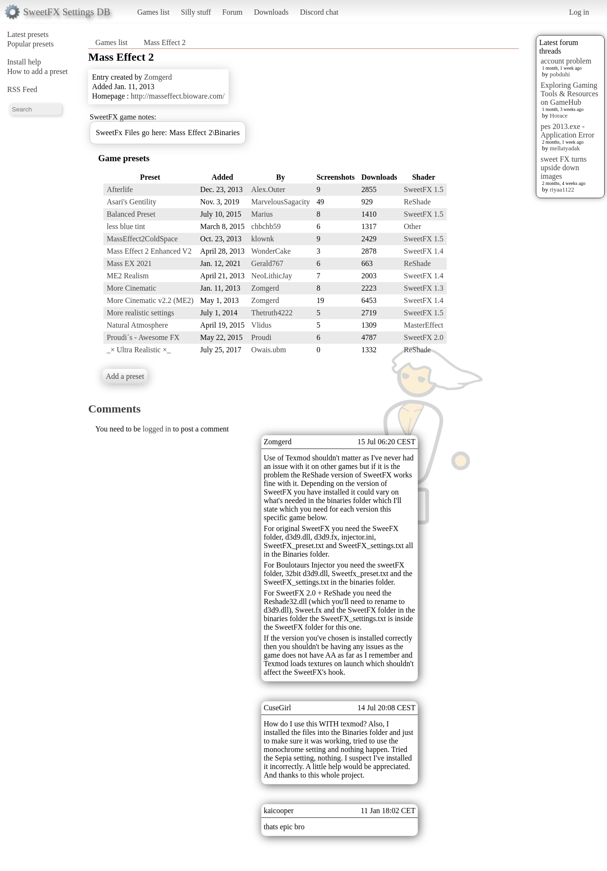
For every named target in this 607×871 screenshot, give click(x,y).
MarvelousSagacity (280, 202)
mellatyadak (565, 148)
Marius (262, 214)
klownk (262, 239)
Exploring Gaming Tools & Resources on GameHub (569, 93)
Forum (232, 12)
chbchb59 (266, 226)
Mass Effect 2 (165, 42)
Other (412, 226)
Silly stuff (196, 12)
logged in (157, 429)
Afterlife (120, 189)
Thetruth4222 (272, 313)
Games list (154, 12)
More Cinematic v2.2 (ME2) (150, 300)
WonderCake (271, 251)
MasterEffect (423, 325)
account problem (566, 61)
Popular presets (30, 44)
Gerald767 (267, 263)
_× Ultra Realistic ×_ (139, 350)
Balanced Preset (131, 214)
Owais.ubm (268, 350)
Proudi (261, 337)
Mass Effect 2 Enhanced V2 (149, 251)
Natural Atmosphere (137, 325)
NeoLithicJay (271, 276)
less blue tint (126, 226)
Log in (579, 12)
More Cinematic (131, 288)
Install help (24, 62)
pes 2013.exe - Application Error (567, 130)
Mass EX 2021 (129, 263)
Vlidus (261, 325)
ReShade (417, 202)
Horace (559, 115)
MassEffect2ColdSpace (142, 239)
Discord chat (319, 12)
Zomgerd (158, 77)
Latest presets (28, 34)
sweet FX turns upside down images (564, 167)
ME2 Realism (127, 276)
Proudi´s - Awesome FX (143, 337)
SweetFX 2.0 (424, 337)
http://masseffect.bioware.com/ (178, 96)
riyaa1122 (562, 189)
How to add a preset (37, 71)
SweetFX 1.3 (424, 288)
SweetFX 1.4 (424, 251)
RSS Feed (22, 89)
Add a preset (125, 376)
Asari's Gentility (131, 202)
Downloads (271, 12)
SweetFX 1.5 (424, 189)
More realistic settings (140, 313)
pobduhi (560, 74)
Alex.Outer (268, 189)
